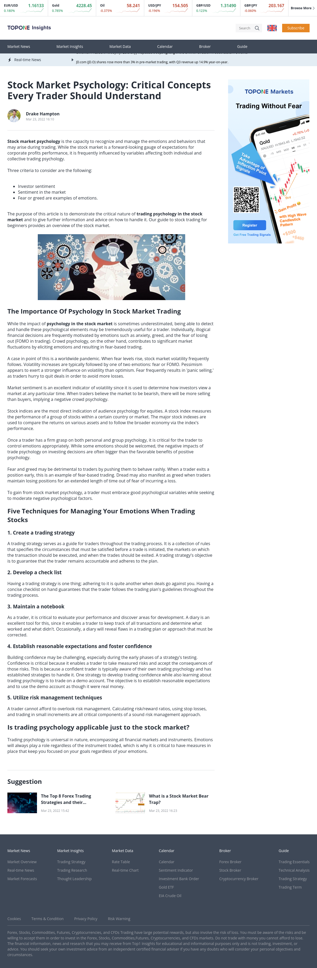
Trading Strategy (71, 861)
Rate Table (121, 861)
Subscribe (295, 27)
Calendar (165, 46)
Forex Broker (230, 861)
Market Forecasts (22, 878)
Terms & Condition (47, 918)
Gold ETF (166, 887)
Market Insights (70, 46)
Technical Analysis (294, 870)
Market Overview (22, 861)
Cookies (14, 918)
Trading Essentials (294, 861)
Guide (242, 46)
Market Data (120, 46)
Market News (18, 46)
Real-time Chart (125, 870)
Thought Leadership (74, 878)
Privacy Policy (85, 918)
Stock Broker (230, 870)
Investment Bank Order (179, 878)
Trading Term (290, 887)
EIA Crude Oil (170, 895)
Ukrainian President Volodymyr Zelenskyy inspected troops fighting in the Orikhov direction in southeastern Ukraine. (162, 53)
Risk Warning (119, 918)
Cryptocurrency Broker (238, 878)
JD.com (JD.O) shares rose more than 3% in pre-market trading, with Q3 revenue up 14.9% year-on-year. (152, 63)
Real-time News (20, 870)
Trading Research (72, 870)
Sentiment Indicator (176, 870)
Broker (205, 46)
